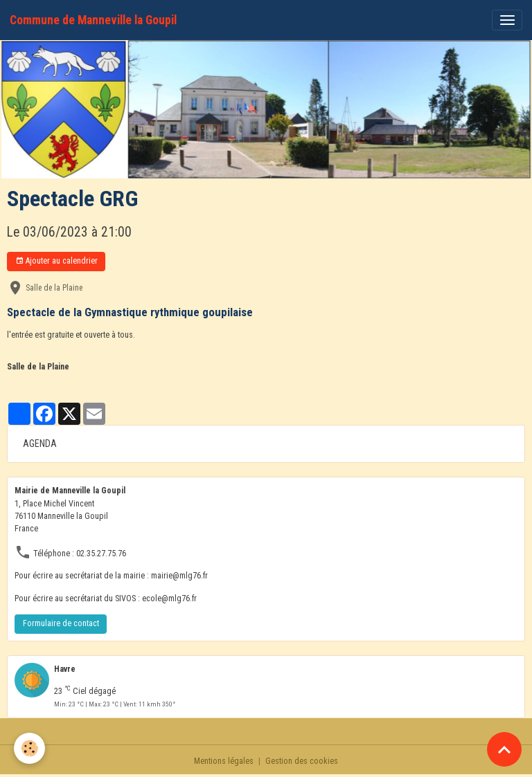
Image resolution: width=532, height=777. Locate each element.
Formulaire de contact (61, 623)
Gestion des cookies (301, 761)
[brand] (93, 20)
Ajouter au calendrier (56, 261)
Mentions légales (224, 761)
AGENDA (40, 443)
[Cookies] (29, 748)
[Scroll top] (504, 749)
